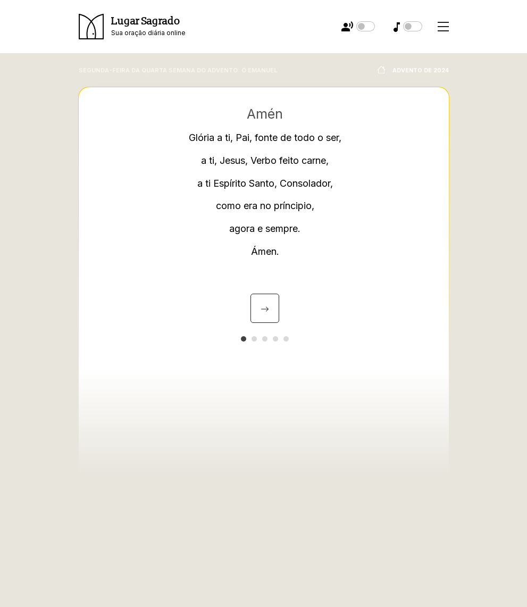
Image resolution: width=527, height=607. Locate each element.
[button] (243, 339)
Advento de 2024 (412, 70)
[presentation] (265, 308)
